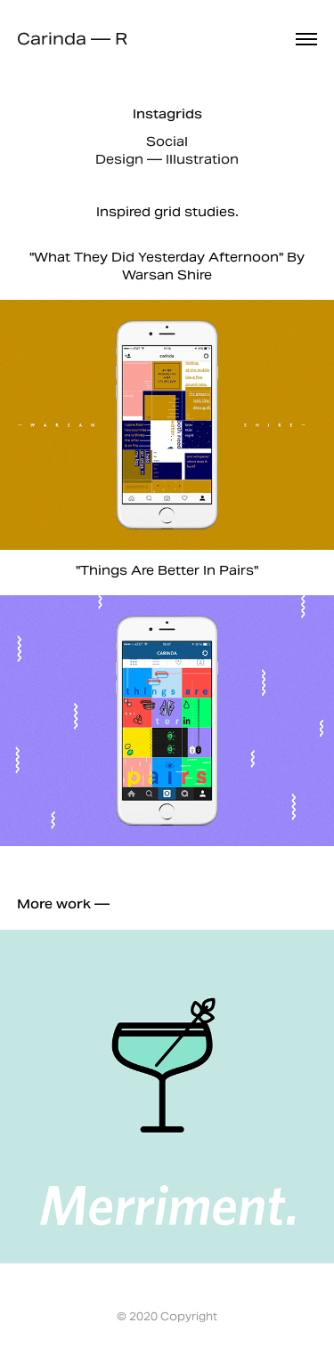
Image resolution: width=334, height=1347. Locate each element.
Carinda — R (72, 38)
